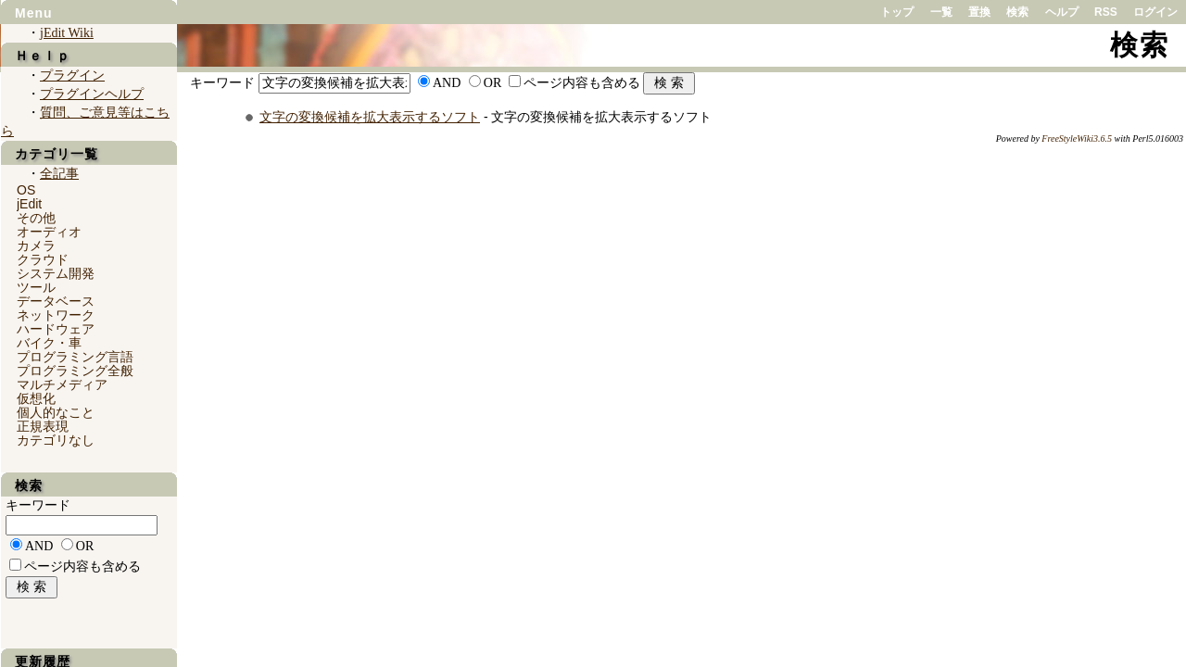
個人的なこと (56, 412)
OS (26, 189)
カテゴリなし (56, 440)
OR (492, 83)
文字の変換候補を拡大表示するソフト (369, 116)
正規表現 (43, 426)
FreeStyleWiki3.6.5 (1076, 138)
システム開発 (56, 273)
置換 (979, 12)
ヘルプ (1062, 12)
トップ (897, 12)
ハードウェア (56, 328)
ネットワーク (56, 315)
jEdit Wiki (67, 33)
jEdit (29, 203)
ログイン (1155, 12)
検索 (1017, 12)
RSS (1105, 12)
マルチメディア (62, 384)
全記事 (59, 174)
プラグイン (72, 75)
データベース (56, 301)
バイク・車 (49, 342)
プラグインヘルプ (92, 94)
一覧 (941, 12)
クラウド (43, 259)
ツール (36, 287)
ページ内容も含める (582, 83)
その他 (36, 217)
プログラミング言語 (75, 356)
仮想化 (36, 398)
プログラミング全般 (75, 370)
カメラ (36, 245)
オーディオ (49, 231)
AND (447, 83)
